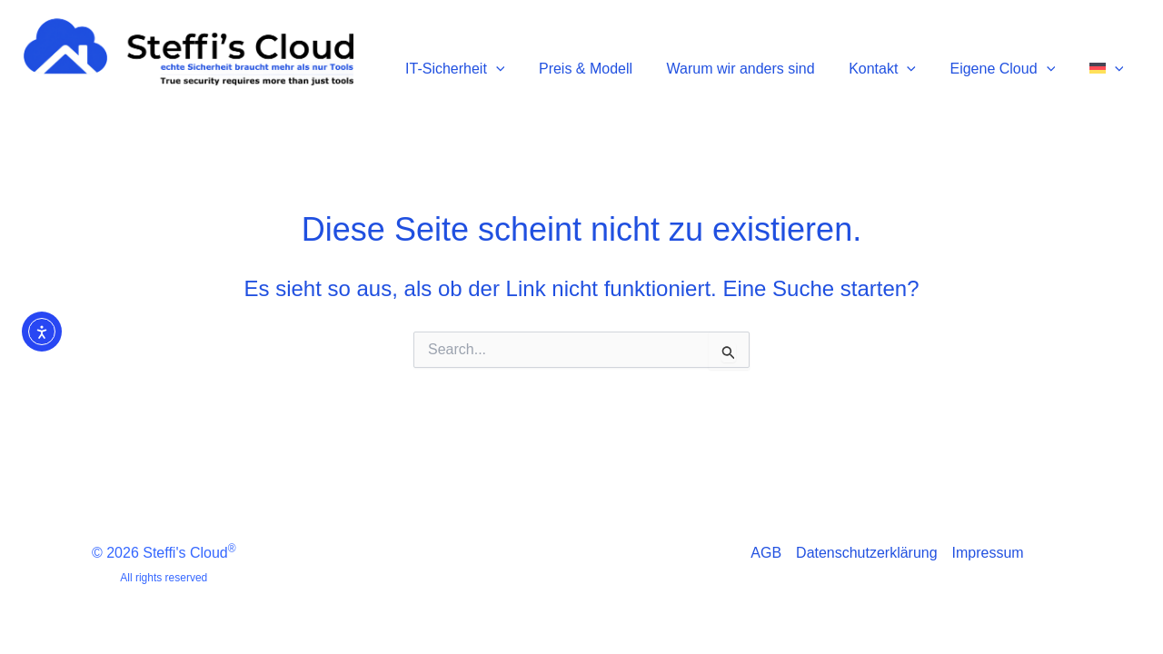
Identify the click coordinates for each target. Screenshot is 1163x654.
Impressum (988, 552)
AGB (765, 552)
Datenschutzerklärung (867, 552)
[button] (533, 60)
